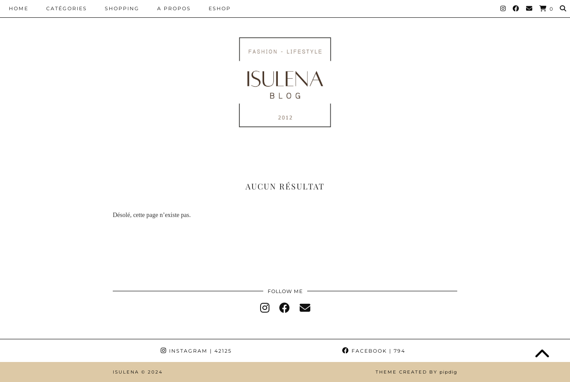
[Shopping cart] (546, 8)
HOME (18, 8)
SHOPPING (122, 8)
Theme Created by (416, 372)
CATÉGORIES (66, 8)
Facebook (373, 351)
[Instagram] (503, 8)
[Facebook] (516, 8)
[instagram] (264, 308)
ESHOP (220, 8)
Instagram (196, 351)
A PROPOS (174, 8)
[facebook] (284, 308)
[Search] (563, 8)
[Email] (529, 8)
